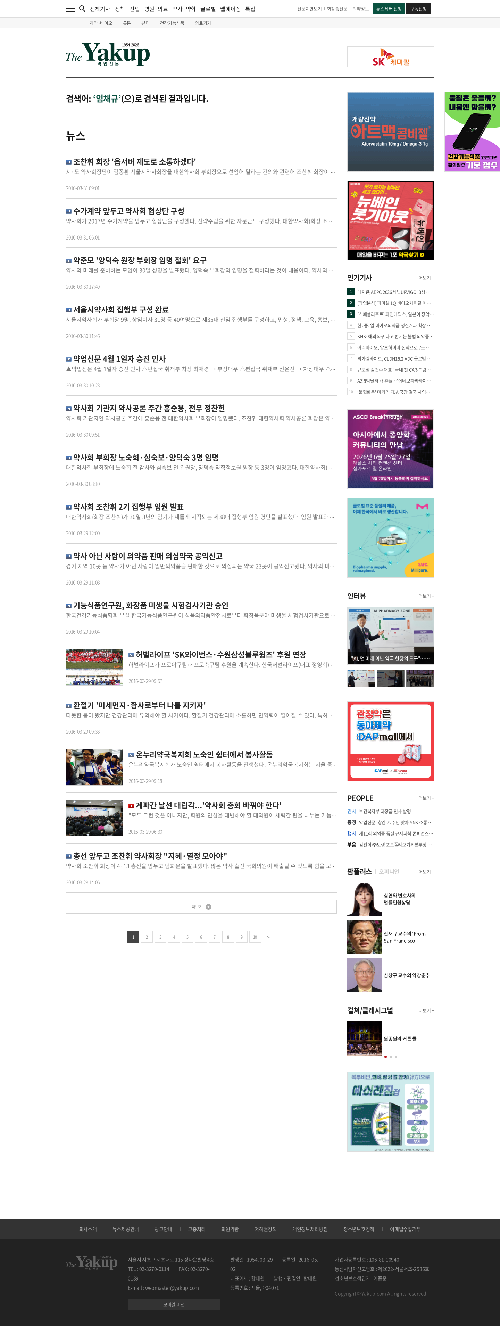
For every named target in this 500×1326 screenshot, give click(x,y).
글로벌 (208, 9)
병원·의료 (156, 9)
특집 (250, 9)
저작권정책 (266, 1228)
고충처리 (197, 1228)
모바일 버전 (174, 1304)
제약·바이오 (101, 22)
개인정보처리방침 (310, 1228)
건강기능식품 (172, 22)
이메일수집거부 (405, 1228)
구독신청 (418, 8)
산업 (135, 11)
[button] (385, 1057)
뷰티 (145, 22)
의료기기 (203, 22)
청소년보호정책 (358, 1228)
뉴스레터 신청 (388, 8)
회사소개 (88, 1228)
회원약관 (230, 1228)
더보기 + (426, 277)
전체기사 (100, 9)
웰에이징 (230, 9)
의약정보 (360, 8)
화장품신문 (337, 8)
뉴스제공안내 (125, 1228)
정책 (120, 9)
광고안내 (163, 1228)
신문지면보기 (309, 8)
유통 (127, 22)
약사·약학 (184, 9)
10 (255, 937)
